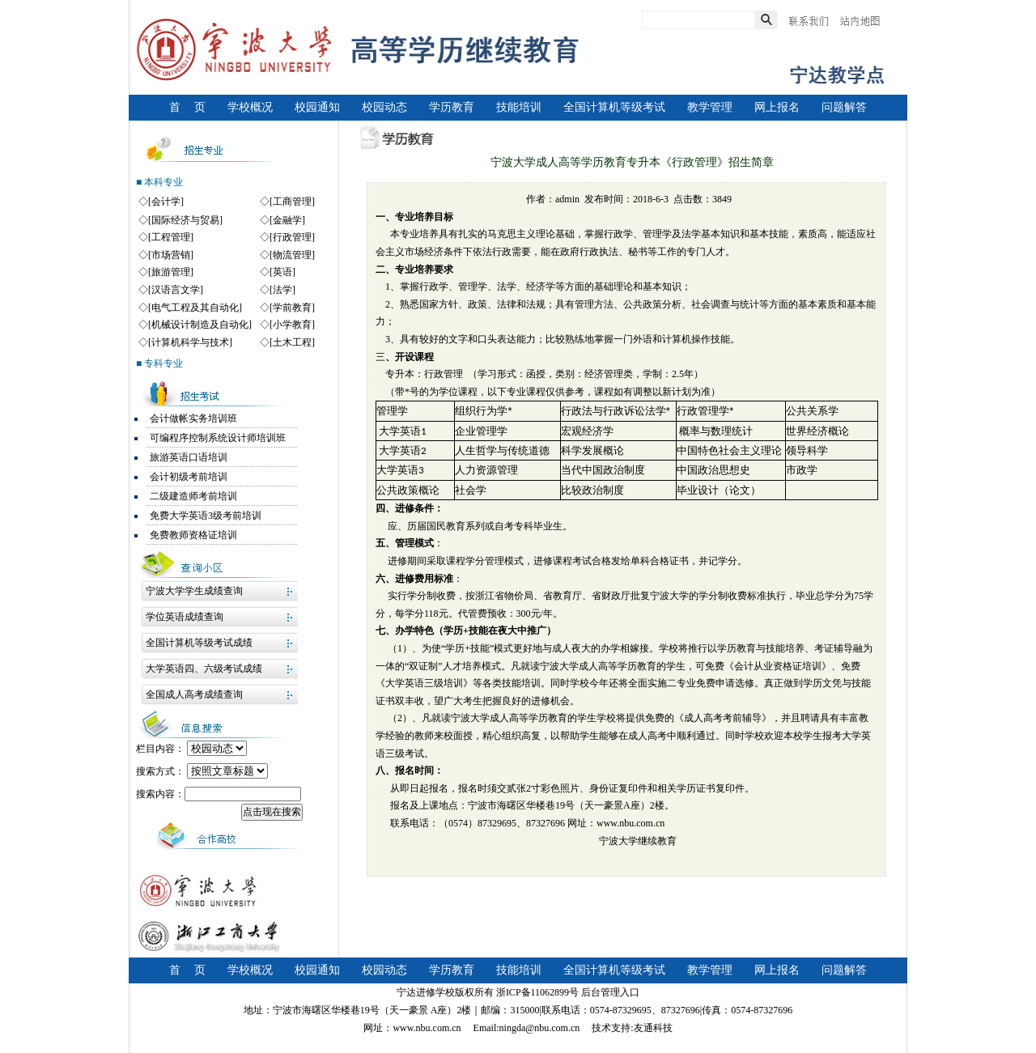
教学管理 (709, 107)
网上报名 (777, 107)
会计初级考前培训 (188, 476)
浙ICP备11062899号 (537, 992)
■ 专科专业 (159, 363)
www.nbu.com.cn (630, 823)
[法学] (282, 289)
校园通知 (317, 107)
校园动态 (384, 107)
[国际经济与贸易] (185, 220)
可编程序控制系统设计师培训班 (218, 438)
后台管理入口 (610, 992)
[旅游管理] (170, 272)
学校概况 (250, 107)
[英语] (282, 272)
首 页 (187, 107)
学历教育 (451, 107)
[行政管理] (292, 237)
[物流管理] (292, 255)
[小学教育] (292, 324)
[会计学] (166, 201)
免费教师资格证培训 (193, 535)
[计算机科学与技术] (190, 342)
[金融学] (287, 220)
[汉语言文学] (175, 289)
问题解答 (844, 107)
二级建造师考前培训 (193, 496)
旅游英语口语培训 (188, 457)
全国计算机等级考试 (614, 107)
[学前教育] (292, 307)
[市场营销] (170, 255)
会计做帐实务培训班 (193, 418)
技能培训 (518, 107)
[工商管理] (292, 201)
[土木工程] (292, 342)
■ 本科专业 (159, 182)
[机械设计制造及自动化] (200, 324)
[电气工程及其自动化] (195, 307)
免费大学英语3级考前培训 (205, 515)
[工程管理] (170, 237)
